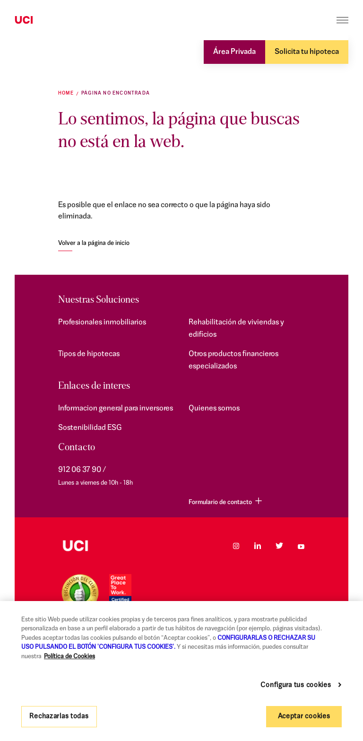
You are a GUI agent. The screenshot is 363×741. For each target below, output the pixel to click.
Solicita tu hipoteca (307, 52)
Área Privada (234, 52)
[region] (181, 671)
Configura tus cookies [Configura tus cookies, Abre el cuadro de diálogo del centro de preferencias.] (295, 685)
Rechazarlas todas (58, 716)
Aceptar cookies (304, 716)
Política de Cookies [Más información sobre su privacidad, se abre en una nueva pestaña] (69, 657)
